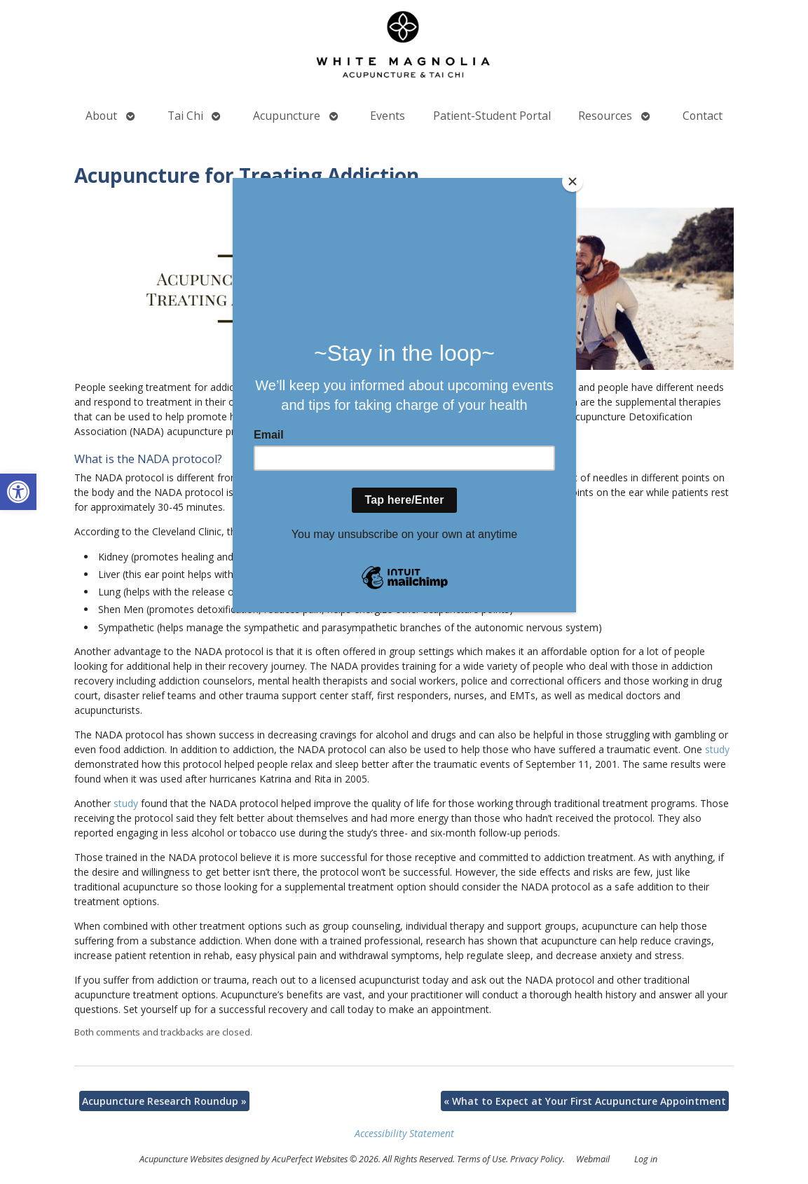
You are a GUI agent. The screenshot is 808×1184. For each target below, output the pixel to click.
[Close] (572, 181)
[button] (18, 492)
